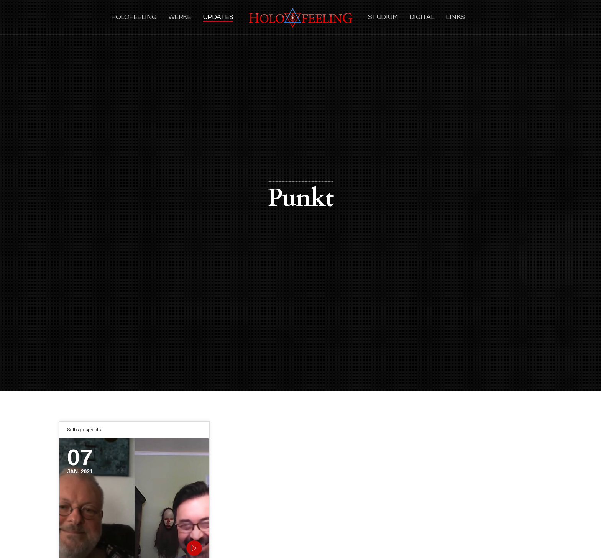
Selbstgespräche (85, 429)
